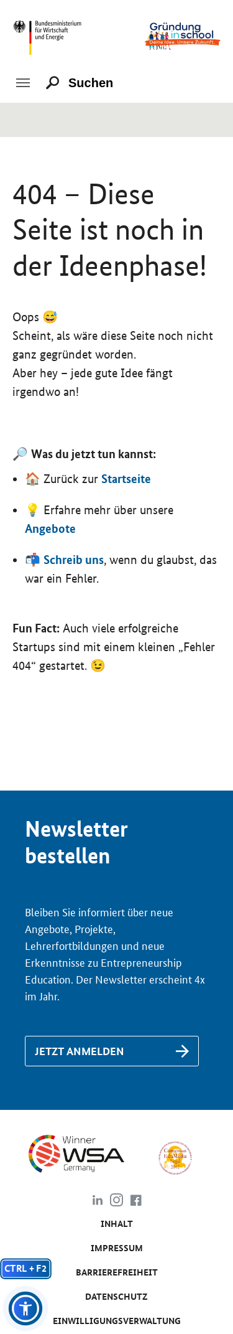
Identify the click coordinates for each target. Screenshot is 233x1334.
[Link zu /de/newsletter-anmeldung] (112, 1051)
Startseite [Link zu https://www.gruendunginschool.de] (126, 478)
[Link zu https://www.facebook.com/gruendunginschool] (135, 1201)
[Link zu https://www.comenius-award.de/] (174, 1157)
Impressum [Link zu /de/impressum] (117, 1248)
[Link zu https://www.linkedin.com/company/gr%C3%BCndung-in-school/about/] (97, 1201)
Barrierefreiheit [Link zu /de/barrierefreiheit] (117, 1272)
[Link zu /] (183, 35)
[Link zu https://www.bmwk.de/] (50, 35)
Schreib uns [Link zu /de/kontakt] (73, 559)
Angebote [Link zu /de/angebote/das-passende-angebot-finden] (50, 528)
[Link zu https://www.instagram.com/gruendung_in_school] (116, 1201)
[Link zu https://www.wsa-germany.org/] (87, 1157)
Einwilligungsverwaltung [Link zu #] (117, 1321)
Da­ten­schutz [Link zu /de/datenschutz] (116, 1296)
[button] (25, 1308)
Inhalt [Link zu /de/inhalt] (117, 1223)
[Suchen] (96, 82)
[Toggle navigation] (23, 82)
